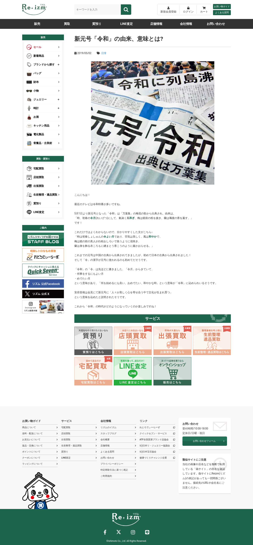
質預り (96, 24)
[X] (118, 532)
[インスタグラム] (133, 533)
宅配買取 (79, 427)
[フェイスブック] (105, 533)
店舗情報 (156, 24)
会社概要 (118, 440)
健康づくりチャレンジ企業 (157, 458)
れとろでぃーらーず (157, 427)
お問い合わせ (216, 24)
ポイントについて (40, 452)
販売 (37, 24)
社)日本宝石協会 (157, 452)
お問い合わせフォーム (208, 441)
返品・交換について (40, 446)
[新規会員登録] (168, 9)
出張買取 (79, 440)
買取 (67, 24)
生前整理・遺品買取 (79, 446)
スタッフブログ (118, 434)
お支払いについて (40, 440)
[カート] (204, 9)
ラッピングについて (40, 464)
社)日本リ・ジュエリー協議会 (157, 446)
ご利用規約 (118, 476)
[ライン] (147, 533)
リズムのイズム (118, 427)
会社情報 (186, 24)
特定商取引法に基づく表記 (118, 470)
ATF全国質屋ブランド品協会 (157, 440)
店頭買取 (79, 434)
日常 (104, 53)
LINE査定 (126, 24)
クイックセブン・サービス (157, 434)
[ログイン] (188, 9)
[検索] (126, 9)
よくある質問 (222, 12)
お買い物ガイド (222, 6)
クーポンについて (40, 458)
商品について (40, 427)
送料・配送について (40, 434)
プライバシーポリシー (118, 464)
